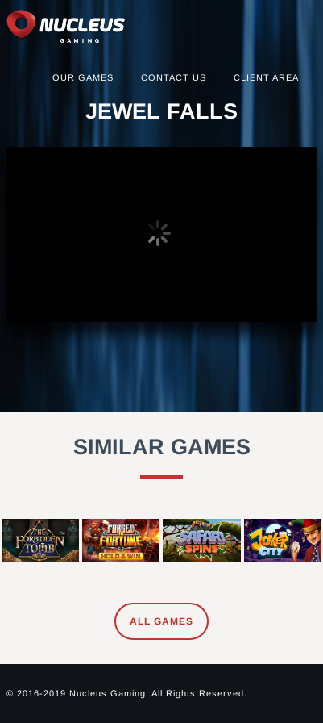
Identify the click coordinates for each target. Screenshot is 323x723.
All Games (161, 621)
